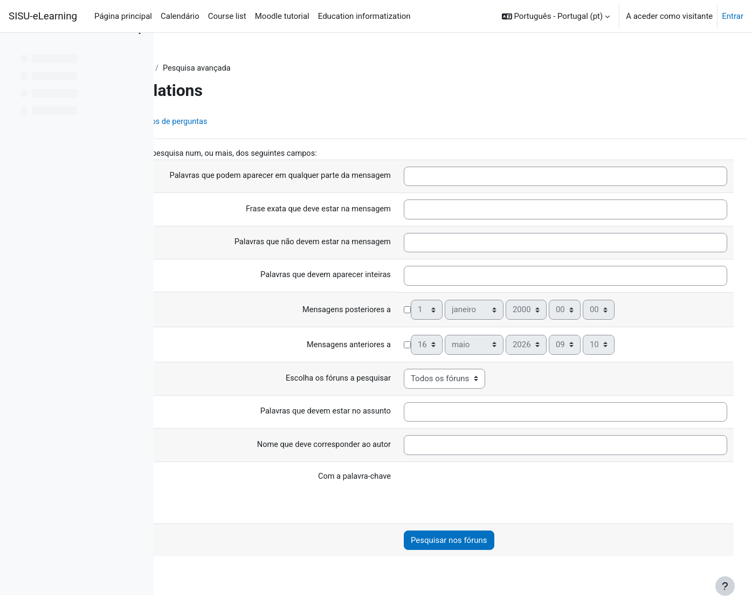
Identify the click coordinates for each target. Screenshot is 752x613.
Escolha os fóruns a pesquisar (392, 378)
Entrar (732, 16)
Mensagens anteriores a (403, 345)
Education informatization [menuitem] (364, 16)
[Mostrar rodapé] (725, 586)
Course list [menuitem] (227, 16)
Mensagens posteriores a (400, 310)
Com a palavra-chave (408, 477)
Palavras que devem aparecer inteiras (379, 275)
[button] (556, 16)
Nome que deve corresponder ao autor (377, 445)
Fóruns (268, 68)
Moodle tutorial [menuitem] (282, 16)
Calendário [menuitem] (180, 16)
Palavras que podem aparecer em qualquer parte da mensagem (332, 176)
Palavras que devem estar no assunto (379, 412)
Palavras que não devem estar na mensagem (365, 242)
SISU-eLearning (43, 16)
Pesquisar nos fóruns (504, 541)
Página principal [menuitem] (123, 16)
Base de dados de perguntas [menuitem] (286, 122)
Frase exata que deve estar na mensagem (371, 210)
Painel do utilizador (209, 68)
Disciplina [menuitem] (200, 122)
